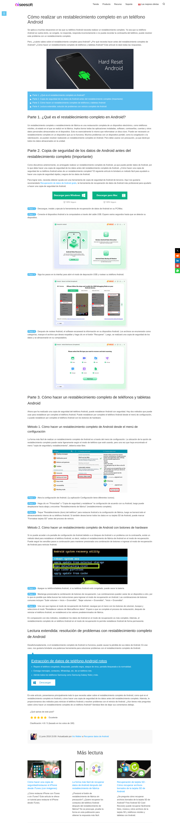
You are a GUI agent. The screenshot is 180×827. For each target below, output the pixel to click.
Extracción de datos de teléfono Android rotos (69, 661)
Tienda (96, 4)
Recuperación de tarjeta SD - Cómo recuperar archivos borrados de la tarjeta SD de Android (131, 787)
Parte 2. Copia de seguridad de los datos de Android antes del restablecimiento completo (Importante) (77, 99)
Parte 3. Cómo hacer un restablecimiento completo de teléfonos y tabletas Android (68, 103)
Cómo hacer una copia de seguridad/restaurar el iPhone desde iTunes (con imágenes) (42, 785)
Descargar (45, 682)
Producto (106, 4)
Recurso (118, 4)
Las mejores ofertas (150, 4)
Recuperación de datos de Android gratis (58, 183)
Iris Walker (77, 736)
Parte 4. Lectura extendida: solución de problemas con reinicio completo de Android (69, 106)
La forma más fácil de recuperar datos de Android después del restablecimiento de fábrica (88, 785)
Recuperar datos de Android (96, 736)
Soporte (128, 4)
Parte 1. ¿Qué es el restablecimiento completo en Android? (58, 95)
